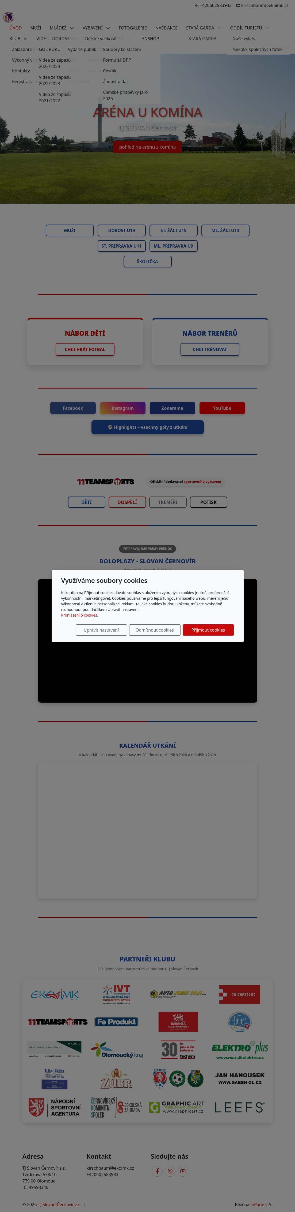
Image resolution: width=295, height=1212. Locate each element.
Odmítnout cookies (155, 630)
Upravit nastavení (101, 630)
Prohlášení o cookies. (79, 615)
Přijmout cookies (208, 630)
